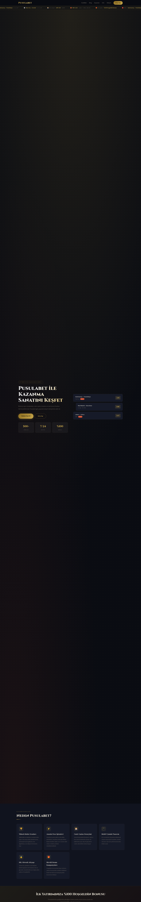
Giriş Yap (118, 3)
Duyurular (96, 3)
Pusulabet (25, 2)
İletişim (109, 3)
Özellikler (84, 3)
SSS (103, 3)
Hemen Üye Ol (25, 416)
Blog (90, 3)
